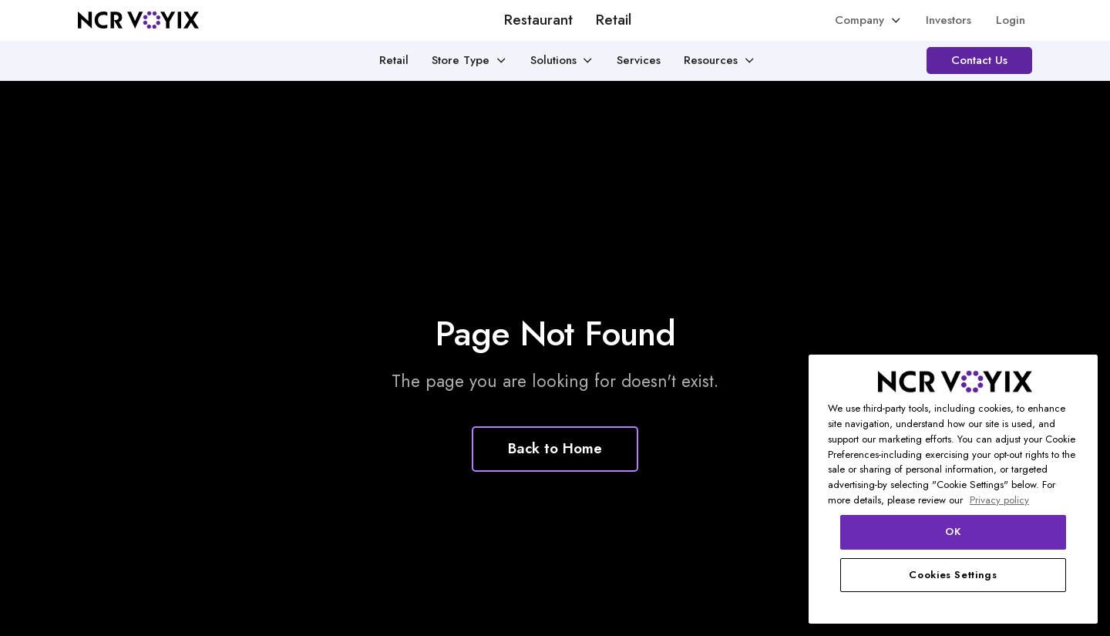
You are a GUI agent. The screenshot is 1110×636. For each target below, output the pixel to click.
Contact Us (979, 60)
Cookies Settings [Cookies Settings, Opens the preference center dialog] (953, 574)
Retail (613, 20)
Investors (948, 20)
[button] (868, 20)
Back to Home (555, 448)
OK (952, 531)
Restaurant (538, 20)
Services (639, 60)
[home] (138, 20)
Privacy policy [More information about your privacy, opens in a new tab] (999, 500)
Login (1010, 20)
